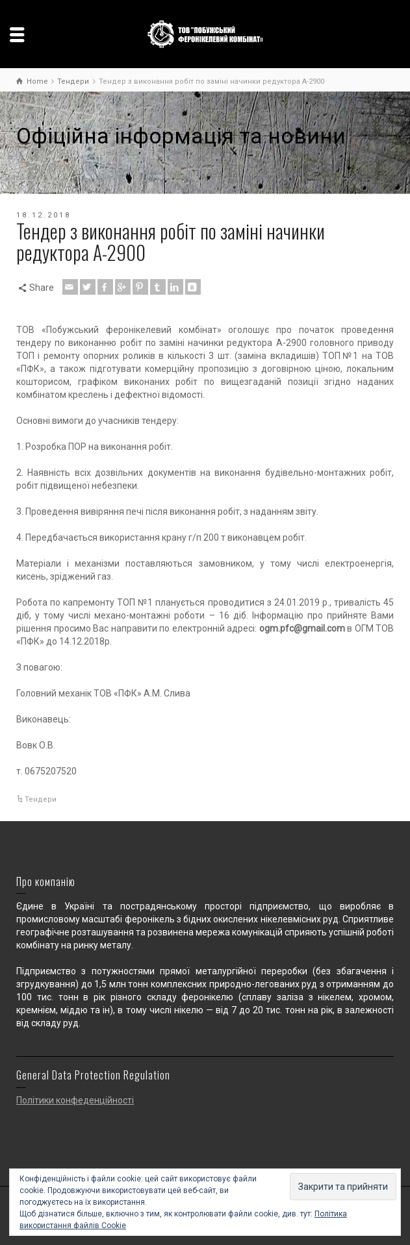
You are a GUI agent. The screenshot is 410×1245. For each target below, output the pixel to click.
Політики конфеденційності (75, 1100)
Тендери (41, 799)
